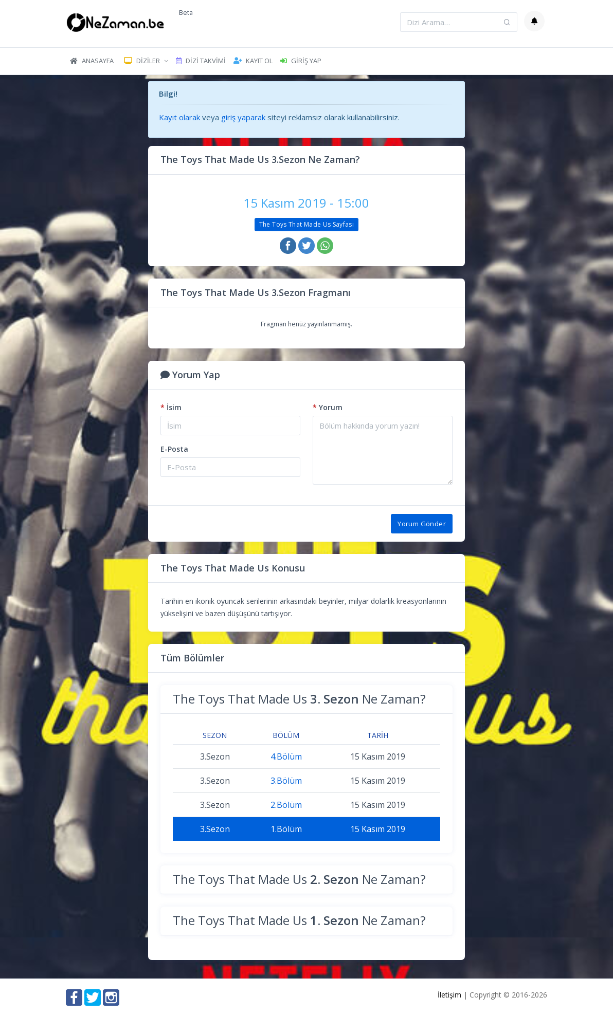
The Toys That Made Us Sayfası (306, 224)
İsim (171, 407)
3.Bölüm (286, 780)
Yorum (327, 407)
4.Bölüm (286, 756)
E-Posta (174, 449)
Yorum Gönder (422, 523)
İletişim (449, 995)
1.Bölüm (286, 829)
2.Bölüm (286, 804)
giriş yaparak (243, 117)
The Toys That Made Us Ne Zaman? (299, 698)
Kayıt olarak (179, 117)
